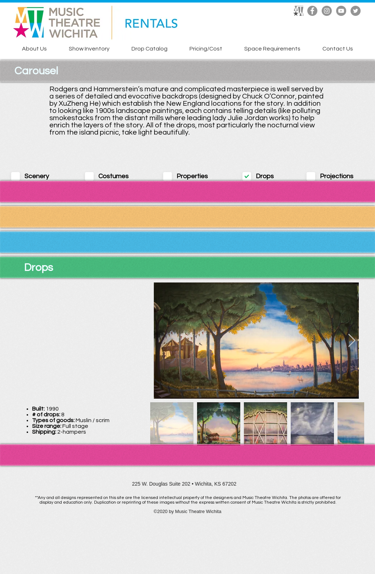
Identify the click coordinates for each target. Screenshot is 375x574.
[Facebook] (312, 11)
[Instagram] (327, 11)
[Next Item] (352, 341)
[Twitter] (356, 11)
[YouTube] (341, 11)
